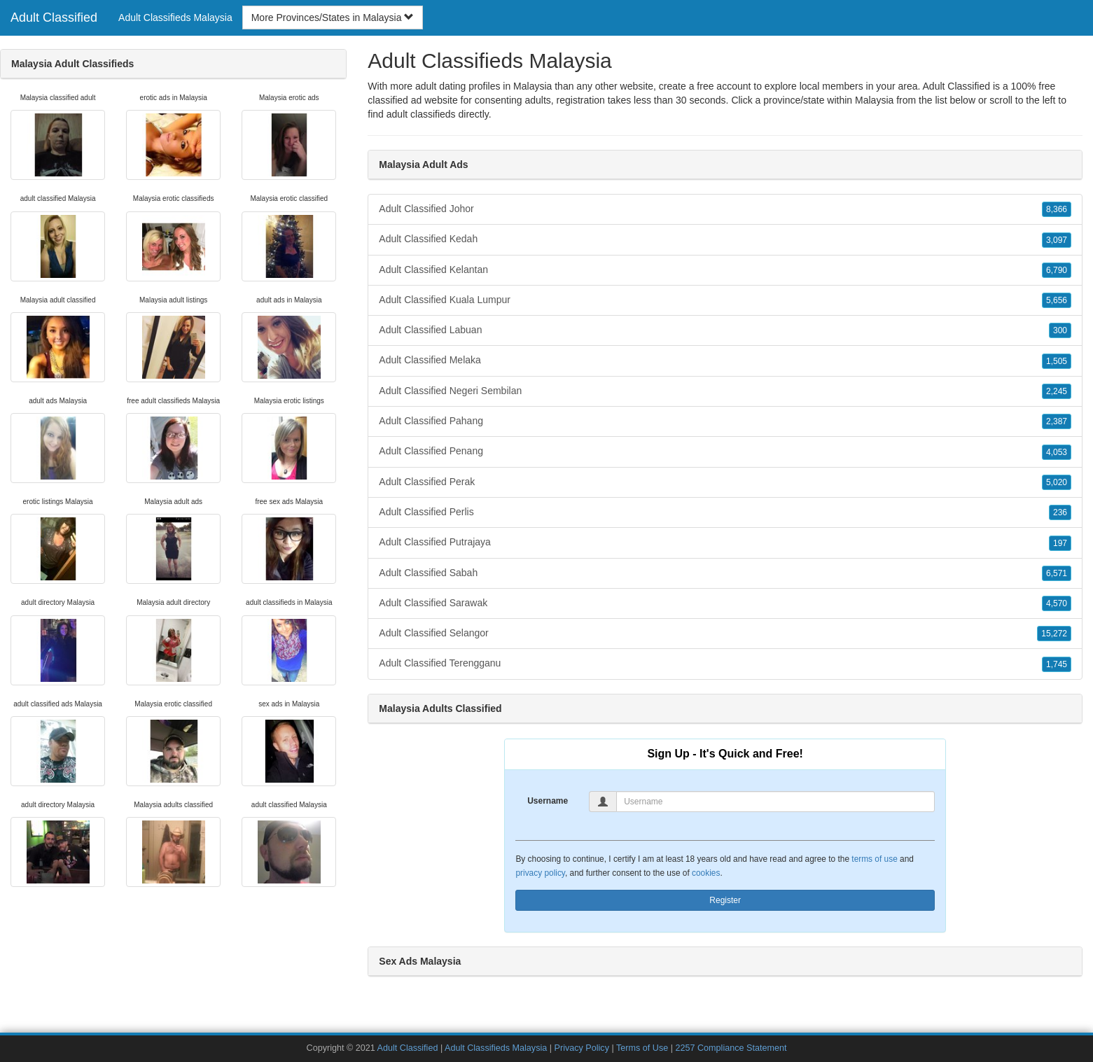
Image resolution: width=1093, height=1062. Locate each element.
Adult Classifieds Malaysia (175, 17)
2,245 (1056, 391)
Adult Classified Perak (725, 482)
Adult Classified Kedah (725, 239)
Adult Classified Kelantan (725, 270)
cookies (706, 873)
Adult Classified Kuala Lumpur (725, 300)
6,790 (1056, 270)
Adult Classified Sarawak (725, 603)
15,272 (1054, 633)
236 (1060, 512)
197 (1060, 543)
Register (725, 900)
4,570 (1056, 603)
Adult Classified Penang (725, 451)
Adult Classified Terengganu (725, 663)
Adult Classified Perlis (725, 512)
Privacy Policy (582, 1048)
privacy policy (539, 873)
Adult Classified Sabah (725, 573)
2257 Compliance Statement (730, 1048)
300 (1060, 330)
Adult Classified (54, 18)
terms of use (874, 859)
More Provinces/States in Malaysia (333, 17)
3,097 (1056, 240)
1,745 (1056, 664)
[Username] (775, 801)
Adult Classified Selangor (725, 633)
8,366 (1056, 209)
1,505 (1056, 361)
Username (547, 801)
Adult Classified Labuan (725, 330)
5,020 (1056, 482)
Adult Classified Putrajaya (725, 542)
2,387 (1056, 421)
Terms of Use (642, 1048)
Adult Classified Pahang (725, 421)
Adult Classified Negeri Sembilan (725, 391)
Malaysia (874, 100)
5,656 (1056, 300)
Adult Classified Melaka (725, 360)
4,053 (1056, 452)
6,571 (1056, 573)
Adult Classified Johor (725, 209)
